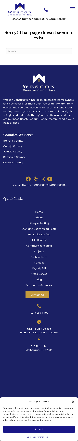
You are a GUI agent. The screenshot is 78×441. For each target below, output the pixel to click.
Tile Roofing (39, 240)
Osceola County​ (13, 162)
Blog (39, 279)
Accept (39, 429)
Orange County (12, 146)
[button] (73, 401)
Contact (39, 262)
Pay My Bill (39, 268)
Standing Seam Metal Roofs (39, 228)
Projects (39, 251)
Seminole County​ (14, 157)
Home (39, 211)
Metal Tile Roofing (39, 234)
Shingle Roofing (39, 223)
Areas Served (39, 273)
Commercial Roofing (39, 245)
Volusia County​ (12, 151)
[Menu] (72, 9)
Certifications (39, 257)
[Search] (39, 51)
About (39, 217)
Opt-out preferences (37, 437)
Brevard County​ (13, 140)
